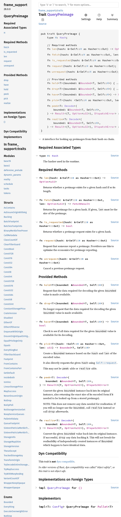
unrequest (59, 71)
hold (55, 83)
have (55, 94)
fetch (56, 54)
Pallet (103, 506)
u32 (85, 113)
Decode (69, 105)
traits (60, 10)
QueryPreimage (58, 488)
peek (55, 105)
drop (55, 88)
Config (57, 506)
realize (57, 119)
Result (59, 113)
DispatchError (104, 113)
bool (69, 225)
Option (77, 113)
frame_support (47, 10)
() (80, 488)
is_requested (61, 60)
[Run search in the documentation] (79, 5)
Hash (63, 37)
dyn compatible (65, 461)
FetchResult (81, 203)
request (57, 66)
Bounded (85, 83)
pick (55, 100)
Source (42, 23)
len (54, 48)
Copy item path (42, 19)
